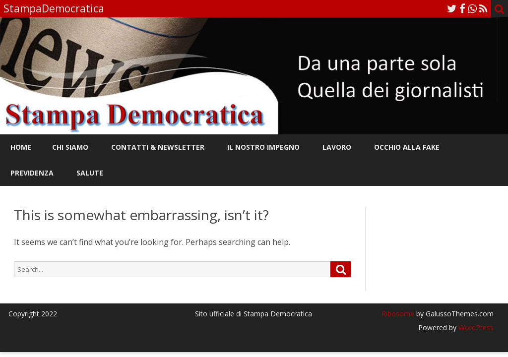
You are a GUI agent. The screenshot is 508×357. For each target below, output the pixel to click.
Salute (89, 173)
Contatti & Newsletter (157, 147)
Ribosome (397, 313)
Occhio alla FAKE (407, 147)
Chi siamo (70, 147)
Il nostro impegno (263, 147)
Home (20, 147)
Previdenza (32, 173)
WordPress (475, 327)
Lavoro (336, 147)
